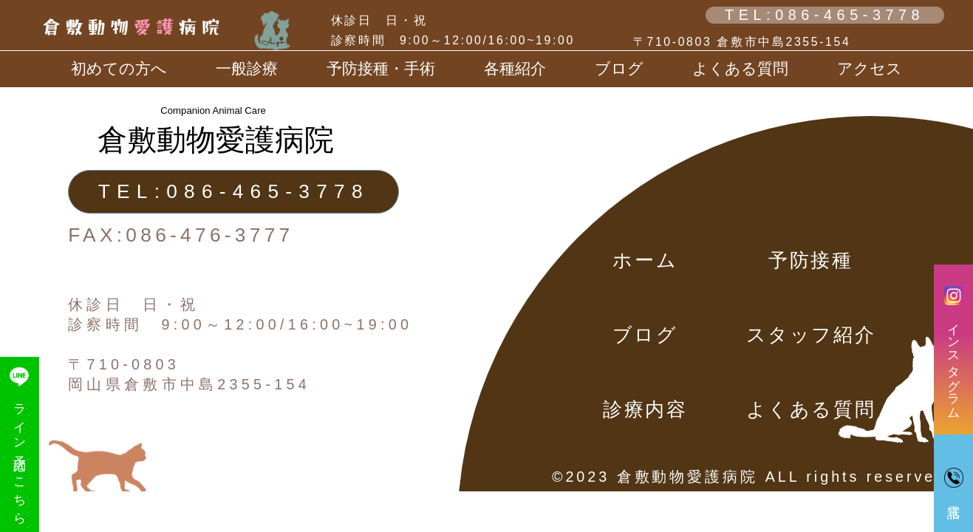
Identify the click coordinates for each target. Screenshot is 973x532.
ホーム (644, 260)
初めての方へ (119, 68)
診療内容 (645, 409)
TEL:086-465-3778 (824, 15)
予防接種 (810, 260)
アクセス (869, 68)
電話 (953, 477)
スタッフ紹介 (811, 335)
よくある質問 (740, 68)
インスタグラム (953, 349)
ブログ (645, 335)
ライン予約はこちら (19, 443)
